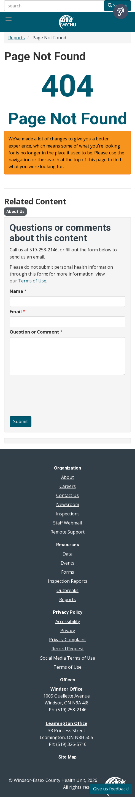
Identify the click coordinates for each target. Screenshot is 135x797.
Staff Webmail (67, 523)
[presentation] (32, 396)
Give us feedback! (111, 789)
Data (67, 554)
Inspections (68, 514)
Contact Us (67, 495)
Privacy (67, 630)
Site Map (67, 757)
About (67, 477)
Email (16, 312)
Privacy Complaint (67, 640)
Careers (68, 486)
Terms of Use (32, 281)
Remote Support (67, 532)
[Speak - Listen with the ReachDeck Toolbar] (120, 11)
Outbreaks (67, 590)
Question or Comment (34, 332)
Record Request (68, 649)
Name (16, 291)
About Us (15, 211)
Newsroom (67, 504)
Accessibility (67, 621)
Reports (16, 38)
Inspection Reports (67, 581)
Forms (67, 572)
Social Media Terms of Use (67, 658)
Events (67, 563)
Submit (20, 421)
